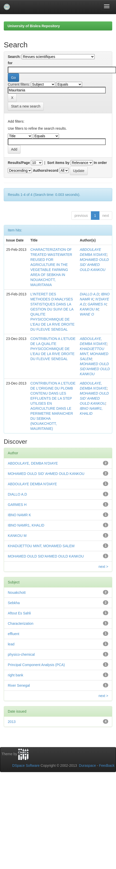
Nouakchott (17, 592)
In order (100, 163)
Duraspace (87, 765)
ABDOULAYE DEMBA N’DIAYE (32, 484)
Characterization (20, 623)
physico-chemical (21, 654)
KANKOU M (89, 309)
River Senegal (19, 685)
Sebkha (14, 603)
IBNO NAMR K (19, 515)
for (10, 63)
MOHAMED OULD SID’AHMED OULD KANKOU (95, 369)
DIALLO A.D (89, 294)
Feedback (106, 765)
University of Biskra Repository (34, 26)
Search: (14, 57)
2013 (12, 722)
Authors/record (45, 170)
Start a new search (25, 106)
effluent (13, 634)
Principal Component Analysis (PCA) (36, 665)
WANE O (87, 314)
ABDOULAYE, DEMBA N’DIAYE (33, 463)
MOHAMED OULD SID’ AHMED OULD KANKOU (94, 265)
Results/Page (19, 163)
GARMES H (97, 304)
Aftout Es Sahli (19, 613)
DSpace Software (26, 765)
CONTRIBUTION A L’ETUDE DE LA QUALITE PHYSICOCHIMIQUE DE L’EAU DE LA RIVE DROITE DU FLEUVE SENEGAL (53, 349)
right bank (15, 675)
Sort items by (58, 163)
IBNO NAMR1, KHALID (26, 525)
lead (11, 644)
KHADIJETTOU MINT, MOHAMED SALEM (94, 354)
